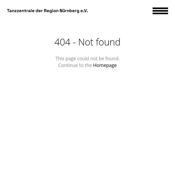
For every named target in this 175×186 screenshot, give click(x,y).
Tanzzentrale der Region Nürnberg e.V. (47, 11)
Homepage (105, 65)
